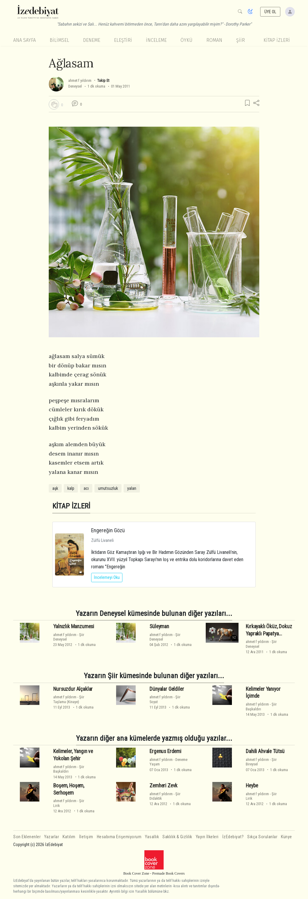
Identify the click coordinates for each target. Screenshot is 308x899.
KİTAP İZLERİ (276, 40)
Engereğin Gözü (108, 530)
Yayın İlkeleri (207, 836)
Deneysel (75, 86)
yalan (131, 488)
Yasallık (152, 836)
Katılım (69, 836)
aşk (55, 488)
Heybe (252, 786)
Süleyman (159, 626)
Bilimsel (59, 40)
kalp (70, 488)
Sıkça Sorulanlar (262, 836)
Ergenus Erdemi (165, 751)
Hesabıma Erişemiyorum (119, 836)
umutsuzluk (108, 488)
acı (86, 488)
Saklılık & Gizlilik (177, 836)
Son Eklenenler (27, 836)
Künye (286, 836)
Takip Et (103, 80)
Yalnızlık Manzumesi (73, 626)
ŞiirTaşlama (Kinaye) (68, 699)
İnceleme (156, 40)
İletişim (86, 836)
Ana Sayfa (24, 40)
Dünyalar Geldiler (166, 689)
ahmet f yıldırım (79, 80)
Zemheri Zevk (163, 786)
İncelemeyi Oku (107, 577)
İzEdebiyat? (233, 836)
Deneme (91, 40)
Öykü (186, 40)
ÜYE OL (270, 11)
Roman (214, 40)
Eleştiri (123, 40)
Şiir (240, 40)
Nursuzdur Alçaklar (73, 689)
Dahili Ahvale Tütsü (265, 751)
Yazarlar (51, 836)
